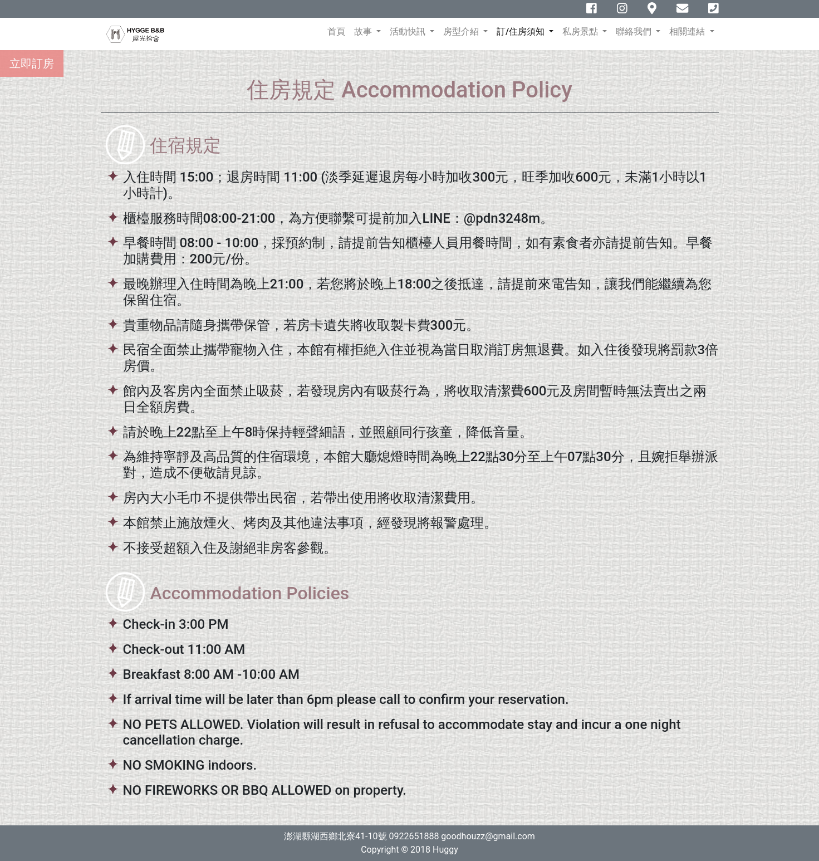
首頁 (338, 31)
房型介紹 (462, 31)
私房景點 (581, 31)
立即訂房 (31, 63)
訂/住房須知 (522, 31)
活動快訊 (409, 31)
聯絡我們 (635, 31)
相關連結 (688, 31)
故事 (364, 31)
